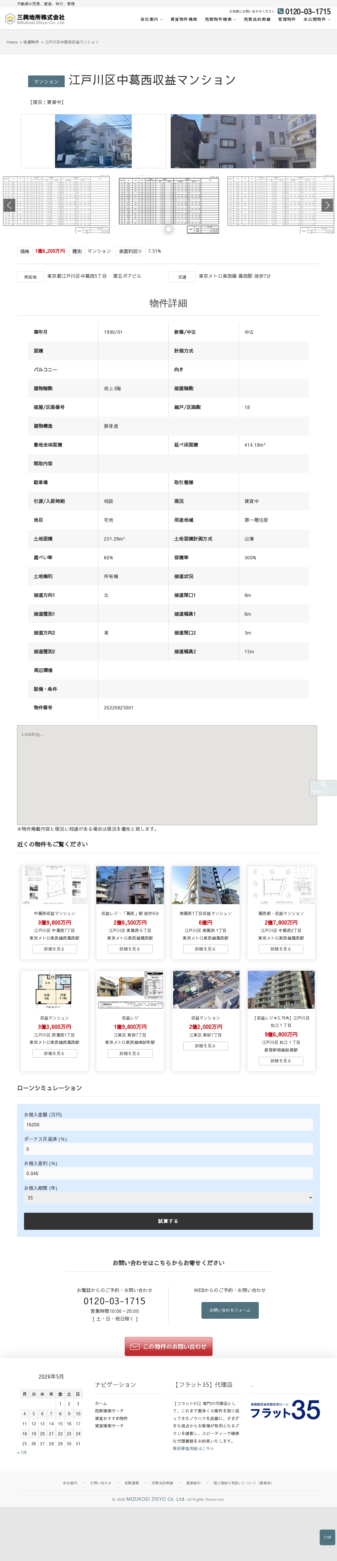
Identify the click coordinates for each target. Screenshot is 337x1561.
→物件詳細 (55, 993)
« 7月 (22, 1507)
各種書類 (131, 1537)
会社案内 (150, 19)
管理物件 (287, 19)
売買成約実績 (257, 19)
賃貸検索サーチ (109, 1480)
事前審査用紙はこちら (193, 1503)
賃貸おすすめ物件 (111, 1473)
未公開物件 (315, 19)
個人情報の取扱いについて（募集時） (243, 1537)
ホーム (101, 1458)
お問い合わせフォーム (230, 1365)
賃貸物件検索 (183, 19)
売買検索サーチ (109, 1465)
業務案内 (193, 1537)
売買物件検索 (218, 19)
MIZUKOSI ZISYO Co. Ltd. (156, 1553)
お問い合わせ (101, 1537)
